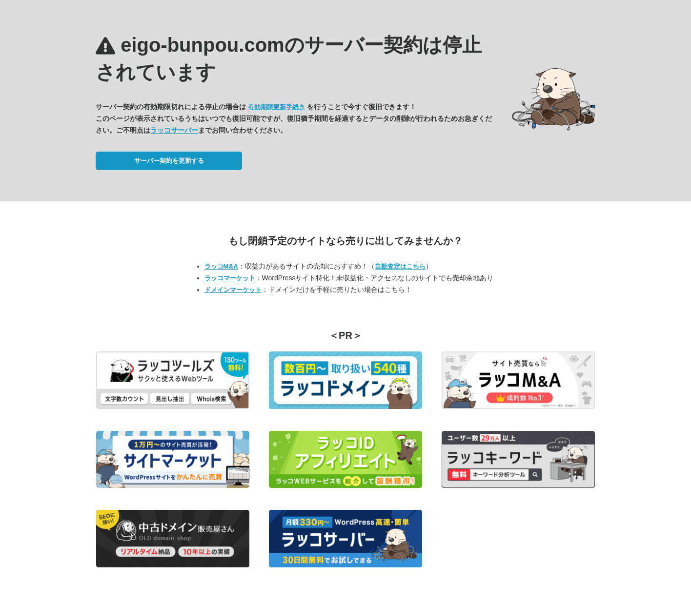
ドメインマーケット (233, 289)
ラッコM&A (221, 266)
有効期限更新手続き (276, 107)
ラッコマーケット (229, 278)
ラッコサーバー (174, 130)
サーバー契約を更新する (169, 160)
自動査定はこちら (400, 266)
